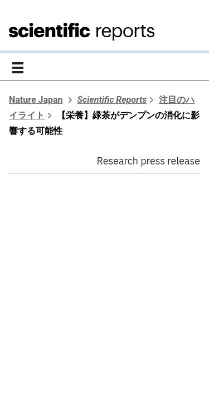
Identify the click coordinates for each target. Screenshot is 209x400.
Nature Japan (36, 99)
